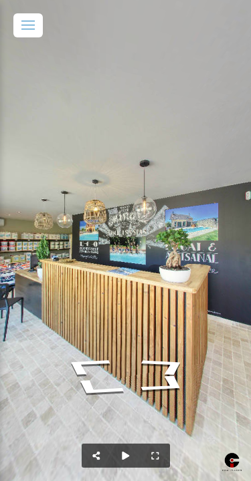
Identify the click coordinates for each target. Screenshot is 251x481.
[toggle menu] (28, 25)
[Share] (96, 456)
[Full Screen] (155, 456)
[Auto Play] (126, 456)
